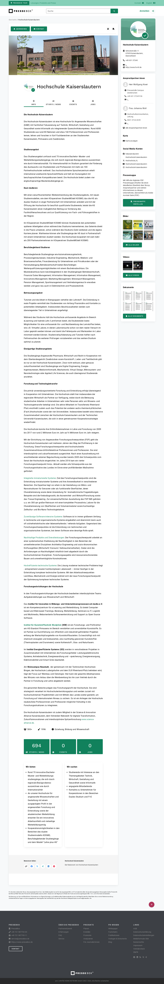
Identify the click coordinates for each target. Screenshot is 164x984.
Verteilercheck (139, 949)
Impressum (137, 945)
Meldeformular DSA (141, 939)
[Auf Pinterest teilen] (54, 866)
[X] (143, 957)
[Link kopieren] (26, 866)
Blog (110, 942)
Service (61, 939)
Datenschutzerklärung (142, 932)
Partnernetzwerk (65, 929)
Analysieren (88, 939)
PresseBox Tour (19, 3)
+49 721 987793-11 (19, 935)
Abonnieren (20, 29)
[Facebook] (134, 957)
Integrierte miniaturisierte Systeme (40, 478)
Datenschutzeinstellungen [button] (143, 935)
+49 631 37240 (132, 60)
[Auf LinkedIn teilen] (48, 866)
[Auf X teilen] (37, 866)
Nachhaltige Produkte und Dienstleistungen (44, 537)
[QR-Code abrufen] (108, 29)
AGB (135, 929)
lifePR (135, 952)
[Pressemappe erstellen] (113, 29)
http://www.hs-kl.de (134, 67)
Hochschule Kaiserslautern (136, 157)
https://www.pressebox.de (22, 942)
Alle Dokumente (134, 316)
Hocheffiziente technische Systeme (40, 565)
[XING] (146, 957)
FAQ (60, 935)
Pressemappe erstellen (138, 203)
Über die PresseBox (68, 925)
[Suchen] (114, 11)
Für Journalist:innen (91, 942)
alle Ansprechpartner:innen (136, 128)
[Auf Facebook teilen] (31, 866)
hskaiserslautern (132, 154)
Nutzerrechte (138, 942)
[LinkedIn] (137, 957)
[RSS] (140, 957)
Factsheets (112, 932)
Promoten (87, 935)
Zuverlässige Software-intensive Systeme (43, 516)
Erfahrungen (63, 932)
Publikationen (113, 935)
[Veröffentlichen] (151, 904)
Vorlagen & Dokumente (117, 939)
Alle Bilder (132, 245)
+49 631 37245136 (134, 96)
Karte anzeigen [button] (132, 141)
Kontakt (39, 29)
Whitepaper (113, 929)
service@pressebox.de (84, 898)
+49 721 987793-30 (19, 932)
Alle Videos (132, 275)
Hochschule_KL (132, 161)
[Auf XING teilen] (43, 866)
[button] (127, 224)
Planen (86, 929)
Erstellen (86, 932)
